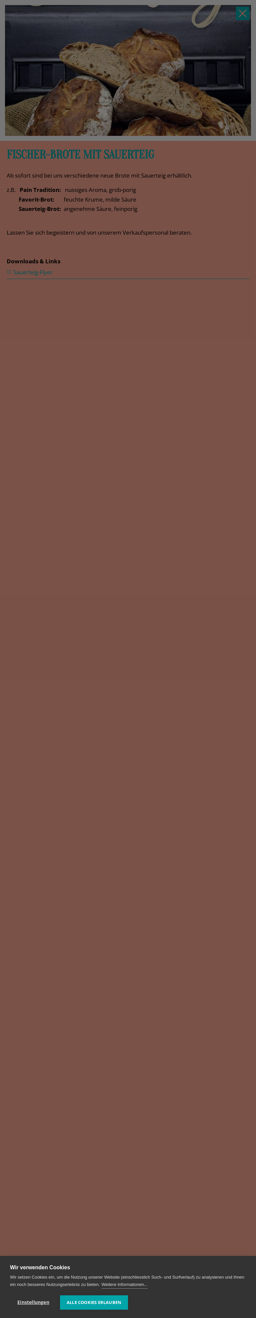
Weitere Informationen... (125, 1284)
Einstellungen (33, 1302)
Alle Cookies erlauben (94, 1302)
